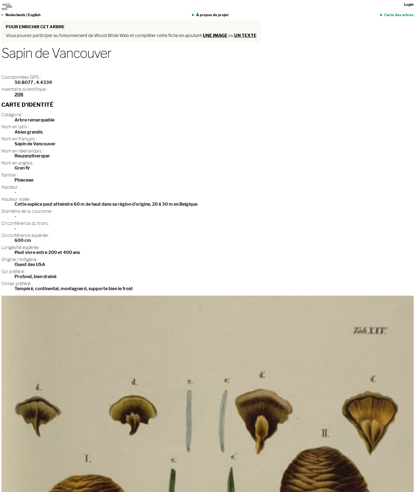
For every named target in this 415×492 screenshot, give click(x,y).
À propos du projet (212, 15)
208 (19, 94)
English (34, 15)
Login (409, 4)
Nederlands (15, 15)
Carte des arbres (399, 15)
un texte (245, 35)
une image (215, 35)
